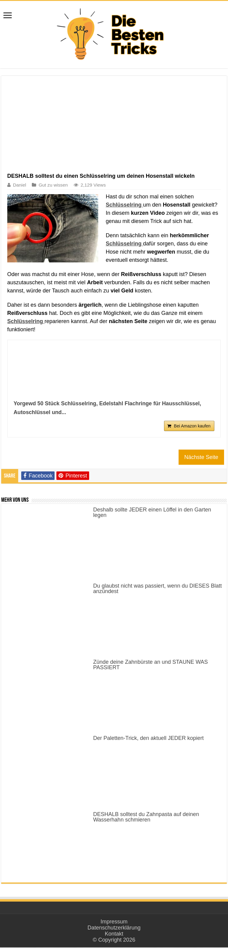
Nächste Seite (201, 458)
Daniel (19, 184)
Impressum (113, 922)
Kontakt (114, 934)
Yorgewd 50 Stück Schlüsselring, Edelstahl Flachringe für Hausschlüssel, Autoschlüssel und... (109, 407)
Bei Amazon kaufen (192, 426)
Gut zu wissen (53, 184)
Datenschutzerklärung (113, 928)
